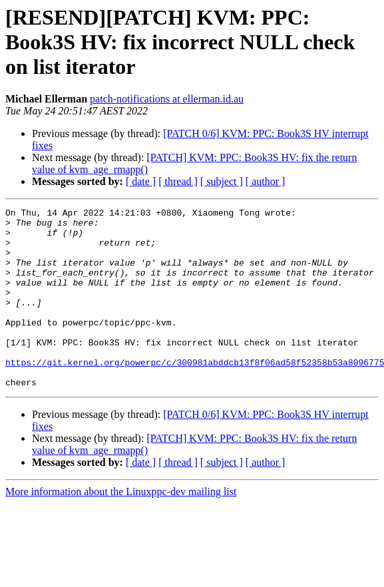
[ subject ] (221, 181)
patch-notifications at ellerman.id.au (167, 98)
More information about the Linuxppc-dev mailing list (120, 527)
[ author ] (266, 181)
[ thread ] (178, 181)
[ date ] (141, 181)
